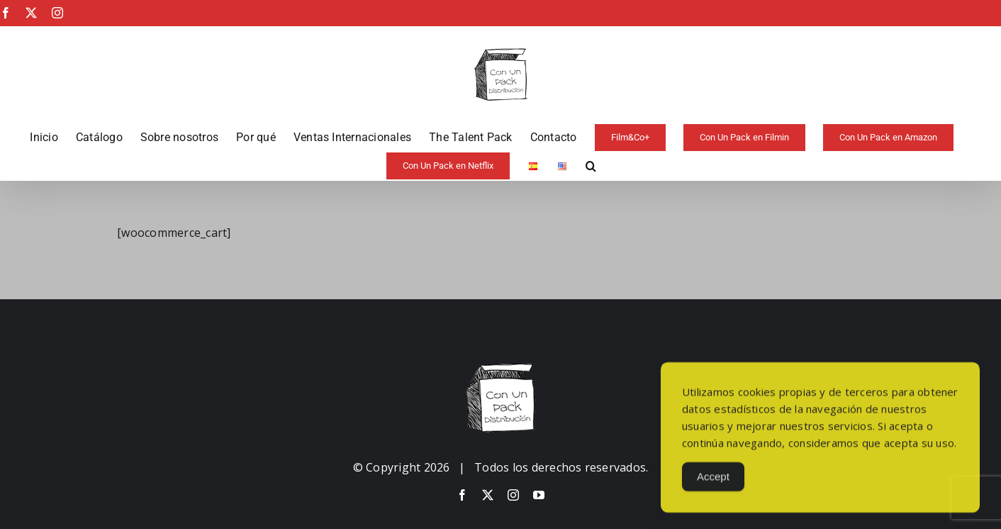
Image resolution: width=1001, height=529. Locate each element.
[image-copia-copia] (500, 369)
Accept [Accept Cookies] (713, 483)
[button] (591, 166)
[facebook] (462, 495)
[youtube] (538, 495)
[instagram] (513, 495)
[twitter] (487, 495)
